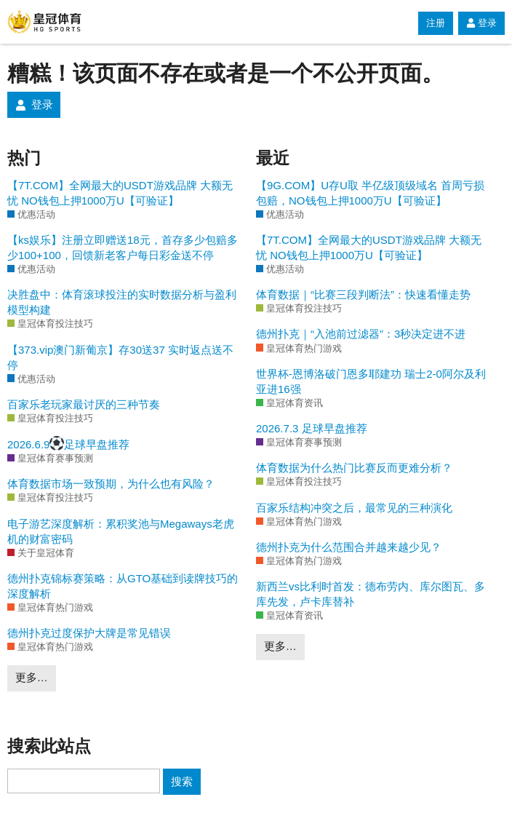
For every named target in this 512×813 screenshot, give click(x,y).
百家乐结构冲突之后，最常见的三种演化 (354, 507)
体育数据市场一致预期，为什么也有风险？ (111, 483)
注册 (435, 22)
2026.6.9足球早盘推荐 (68, 443)
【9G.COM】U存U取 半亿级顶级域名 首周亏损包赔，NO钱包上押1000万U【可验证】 (370, 193)
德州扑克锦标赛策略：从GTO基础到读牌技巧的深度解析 (122, 586)
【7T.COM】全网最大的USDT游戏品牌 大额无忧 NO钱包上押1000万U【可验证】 (120, 193)
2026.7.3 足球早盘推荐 (311, 428)
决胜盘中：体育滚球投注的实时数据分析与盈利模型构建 (121, 302)
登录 (481, 22)
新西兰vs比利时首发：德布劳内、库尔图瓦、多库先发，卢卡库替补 (370, 594)
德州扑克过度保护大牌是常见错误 (89, 633)
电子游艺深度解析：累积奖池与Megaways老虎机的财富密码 (120, 531)
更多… (31, 677)
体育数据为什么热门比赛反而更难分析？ (354, 467)
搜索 (182, 781)
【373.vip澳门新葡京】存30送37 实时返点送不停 (120, 357)
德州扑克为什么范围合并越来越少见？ (348, 547)
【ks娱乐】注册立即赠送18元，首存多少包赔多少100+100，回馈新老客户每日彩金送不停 (122, 247)
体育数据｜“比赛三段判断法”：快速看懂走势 (363, 294)
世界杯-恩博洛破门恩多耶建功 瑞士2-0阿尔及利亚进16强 (371, 381)
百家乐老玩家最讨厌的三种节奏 (83, 404)
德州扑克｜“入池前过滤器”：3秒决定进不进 (360, 334)
